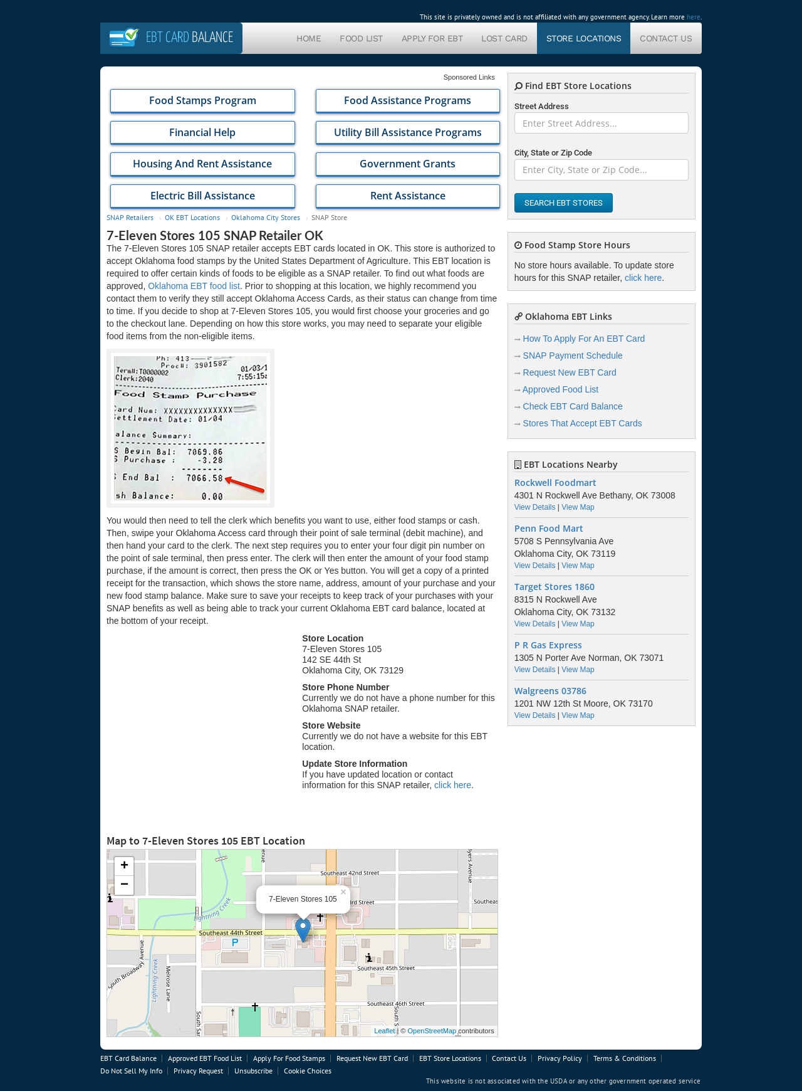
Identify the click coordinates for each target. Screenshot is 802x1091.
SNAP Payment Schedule (573, 355)
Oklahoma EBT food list (194, 286)
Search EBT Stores (563, 203)
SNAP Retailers (130, 217)
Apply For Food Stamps (289, 1058)
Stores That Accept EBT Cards (582, 423)
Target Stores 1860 (554, 587)
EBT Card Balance (128, 1058)
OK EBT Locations (192, 217)
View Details (535, 507)
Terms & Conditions (624, 1058)
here (693, 17)
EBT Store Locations (450, 1058)
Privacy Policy (560, 1058)
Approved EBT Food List (205, 1058)
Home (308, 38)
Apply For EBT (432, 38)
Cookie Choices (307, 1070)
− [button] (124, 885)
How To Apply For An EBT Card (584, 339)
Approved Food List (560, 389)
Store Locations (584, 38)
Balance (189, 38)
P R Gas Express (548, 645)
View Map (577, 507)
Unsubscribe (253, 1070)
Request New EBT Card (570, 372)
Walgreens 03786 (550, 691)
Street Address (541, 106)
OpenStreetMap (431, 1031)
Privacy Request (198, 1070)
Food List (361, 38)
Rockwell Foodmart (555, 482)
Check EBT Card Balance (573, 406)
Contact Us (666, 38)
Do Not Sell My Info (131, 1070)
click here (452, 785)
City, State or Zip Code (553, 152)
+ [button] (124, 866)
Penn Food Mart (548, 528)
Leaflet (384, 1031)
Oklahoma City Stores (265, 217)
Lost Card (504, 38)
